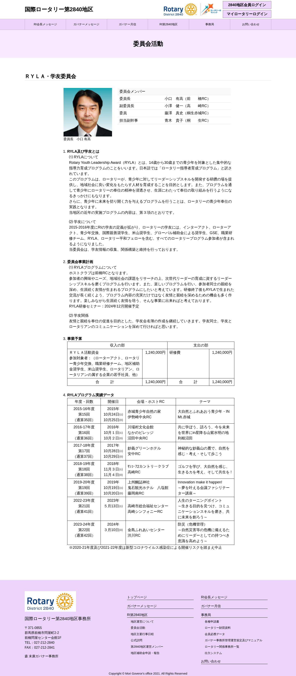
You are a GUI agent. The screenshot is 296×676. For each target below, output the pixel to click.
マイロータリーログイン (247, 14)
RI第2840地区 (169, 24)
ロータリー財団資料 (218, 627)
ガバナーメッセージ (86, 24)
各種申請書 (212, 621)
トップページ (137, 597)
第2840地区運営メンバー (147, 646)
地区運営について (142, 621)
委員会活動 (138, 627)
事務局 (209, 24)
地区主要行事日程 (142, 634)
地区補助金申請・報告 (145, 653)
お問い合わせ (250, 24)
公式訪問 (136, 640)
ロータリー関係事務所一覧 (222, 646)
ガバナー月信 (127, 24)
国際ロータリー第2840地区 (59, 9)
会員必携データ (215, 634)
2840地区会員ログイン (247, 5)
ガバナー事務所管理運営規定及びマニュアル (233, 640)
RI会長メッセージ (45, 24)
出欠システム (213, 653)
